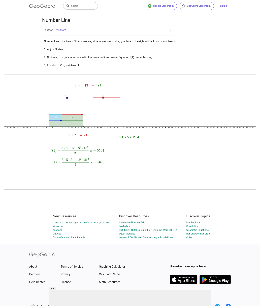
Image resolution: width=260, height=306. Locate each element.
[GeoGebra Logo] (42, 6)
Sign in (224, 5)
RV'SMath (60, 30)
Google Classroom (161, 6)
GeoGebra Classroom (196, 6)
